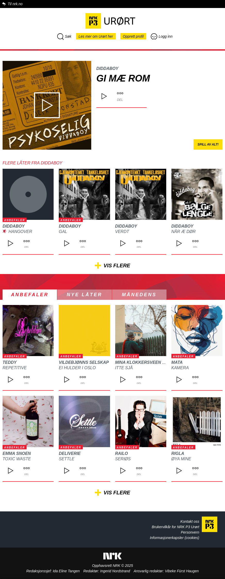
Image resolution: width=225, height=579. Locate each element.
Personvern (190, 532)
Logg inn (161, 36)
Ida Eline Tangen (66, 571)
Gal (63, 231)
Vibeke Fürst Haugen (182, 571)
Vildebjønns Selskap (84, 362)
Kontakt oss (189, 521)
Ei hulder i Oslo (77, 368)
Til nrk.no (15, 4)
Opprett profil (133, 36)
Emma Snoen (17, 453)
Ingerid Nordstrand (115, 571)
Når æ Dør (183, 231)
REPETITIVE (15, 368)
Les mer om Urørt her (96, 36)
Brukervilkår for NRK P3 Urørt (175, 527)
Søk (64, 36)
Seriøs (123, 459)
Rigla (177, 453)
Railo (121, 453)
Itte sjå (124, 368)
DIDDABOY (107, 68)
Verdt (122, 231)
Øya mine (181, 459)
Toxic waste (17, 459)
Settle (66, 459)
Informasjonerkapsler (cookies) (174, 538)
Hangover (20, 231)
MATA (177, 362)
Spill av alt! (208, 144)
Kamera (180, 368)
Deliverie (69, 453)
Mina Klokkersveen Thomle (147, 362)
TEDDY (9, 362)
